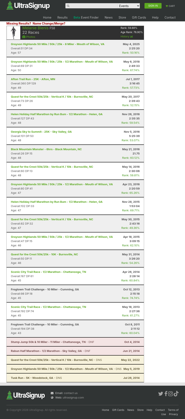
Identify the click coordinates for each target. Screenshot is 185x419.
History (127, 36)
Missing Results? (18, 23)
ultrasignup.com (73, 397)
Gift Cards (139, 17)
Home (47, 17)
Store (122, 17)
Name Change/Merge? (49, 23)
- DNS (56, 360)
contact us (71, 393)
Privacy (173, 414)
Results (62, 17)
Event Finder (86, 17)
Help (155, 17)
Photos (28, 36)
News (109, 17)
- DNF (52, 342)
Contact (170, 17)
